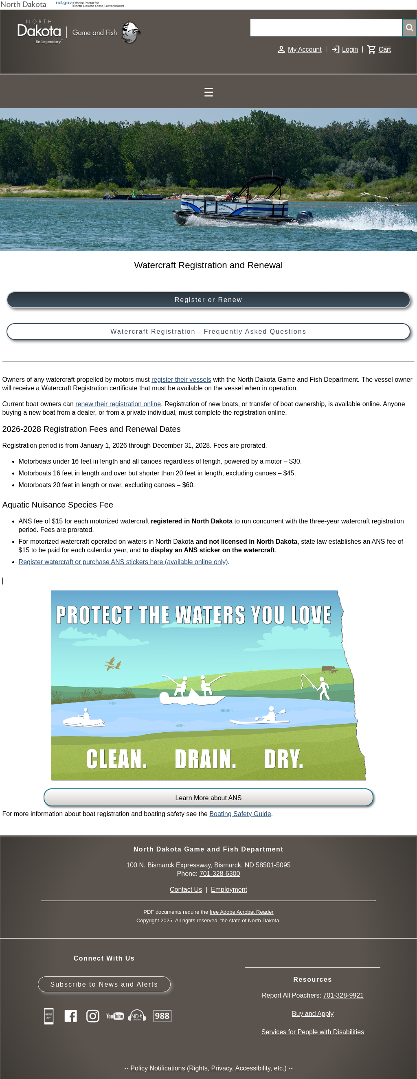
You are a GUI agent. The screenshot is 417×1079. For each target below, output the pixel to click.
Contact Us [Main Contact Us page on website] (186, 889)
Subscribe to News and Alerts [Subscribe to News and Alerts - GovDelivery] (104, 984)
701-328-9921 (343, 995)
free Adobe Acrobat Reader (242, 912)
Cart (385, 49)
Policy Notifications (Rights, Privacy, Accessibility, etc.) (208, 1068)
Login (350, 49)
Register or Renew (209, 299)
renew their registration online (118, 404)
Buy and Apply (313, 1013)
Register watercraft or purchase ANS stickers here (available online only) (123, 561)
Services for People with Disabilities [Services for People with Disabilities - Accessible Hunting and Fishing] (312, 1032)
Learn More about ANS (209, 797)
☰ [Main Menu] (209, 92)
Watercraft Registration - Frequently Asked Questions (208, 331)
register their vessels (181, 379)
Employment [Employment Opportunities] (229, 889)
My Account (305, 49)
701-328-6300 (220, 873)
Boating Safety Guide (240, 813)
